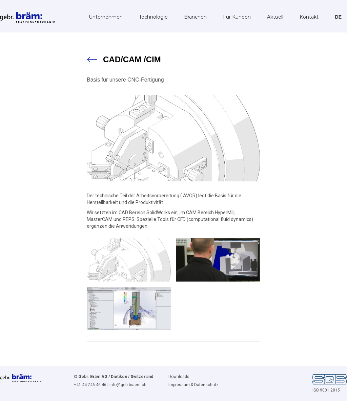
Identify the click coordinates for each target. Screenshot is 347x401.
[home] (27, 15)
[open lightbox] (129, 260)
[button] (338, 17)
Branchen (195, 17)
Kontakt (309, 17)
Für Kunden (237, 17)
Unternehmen (106, 17)
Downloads (178, 376)
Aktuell (275, 17)
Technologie (153, 17)
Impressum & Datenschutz (193, 384)
